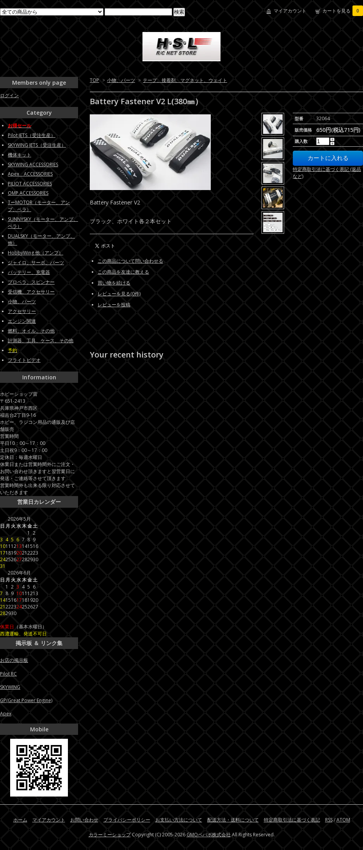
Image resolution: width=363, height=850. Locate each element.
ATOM (343, 819)
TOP (94, 80)
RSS (329, 819)
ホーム (20, 819)
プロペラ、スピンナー (31, 282)
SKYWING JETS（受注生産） (37, 145)
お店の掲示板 (14, 660)
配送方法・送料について (233, 819)
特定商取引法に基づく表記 (292, 819)
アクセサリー (22, 311)
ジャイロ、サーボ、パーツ (36, 262)
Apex (5, 713)
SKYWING (10, 687)
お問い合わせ (84, 819)
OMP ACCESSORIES (28, 193)
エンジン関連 (22, 321)
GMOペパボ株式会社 (209, 834)
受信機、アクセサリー (31, 291)
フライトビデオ (24, 360)
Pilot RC (8, 673)
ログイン (9, 95)
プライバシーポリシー (126, 819)
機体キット (19, 154)
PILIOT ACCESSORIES (30, 183)
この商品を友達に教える (123, 272)
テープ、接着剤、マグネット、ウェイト (185, 80)
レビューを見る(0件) (119, 293)
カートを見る (342, 10)
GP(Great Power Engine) (26, 700)
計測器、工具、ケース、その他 (40, 340)
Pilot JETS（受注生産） (31, 135)
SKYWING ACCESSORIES (33, 164)
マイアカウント (290, 10)
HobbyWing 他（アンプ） (35, 252)
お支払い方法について (178, 819)
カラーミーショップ (110, 834)
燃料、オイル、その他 (31, 330)
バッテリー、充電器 (29, 272)
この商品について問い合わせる (130, 261)
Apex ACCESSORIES (30, 174)
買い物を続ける (114, 282)
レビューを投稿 (114, 304)
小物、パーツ (121, 80)
